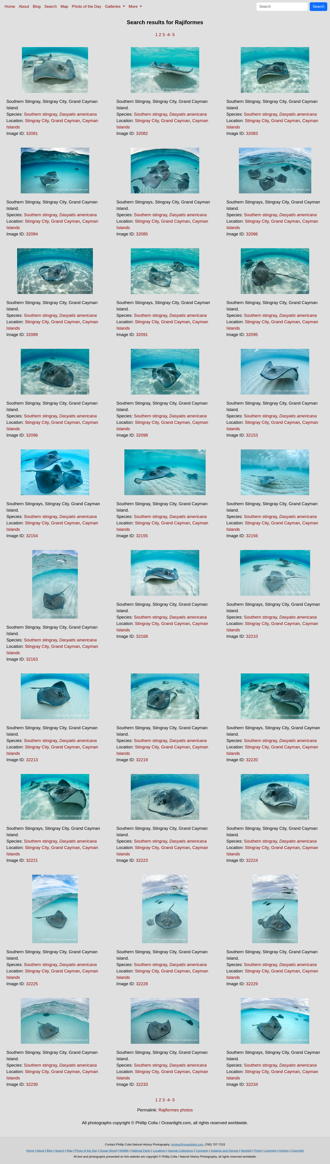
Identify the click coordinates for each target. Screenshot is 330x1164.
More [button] (134, 6)
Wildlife (124, 1150)
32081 (32, 133)
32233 (142, 1084)
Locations (159, 1150)
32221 (32, 860)
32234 (252, 1084)
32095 (252, 334)
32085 (142, 234)
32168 (142, 636)
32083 (252, 133)
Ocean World (108, 1150)
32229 (252, 983)
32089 (32, 334)
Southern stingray (40, 114)
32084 (32, 234)
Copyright (297, 1150)
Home (10, 6)
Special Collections (180, 1150)
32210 (252, 636)
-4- (168, 34)
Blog (37, 6)
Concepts (202, 1150)
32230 (32, 1084)
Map (64, 6)
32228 (142, 983)
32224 (252, 860)
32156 (252, 535)
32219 (142, 759)
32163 (32, 659)
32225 (32, 983)
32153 (252, 435)
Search (50, 6)
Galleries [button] (113, 6)
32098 (142, 435)
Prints (258, 1150)
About (24, 6)
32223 (142, 860)
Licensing (270, 1150)
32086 (252, 234)
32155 (142, 535)
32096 (32, 435)
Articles (284, 1150)
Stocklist (246, 1150)
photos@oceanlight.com (187, 1144)
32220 (252, 759)
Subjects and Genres (224, 1150)
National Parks (141, 1150)
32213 (32, 759)
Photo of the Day (86, 6)
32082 (142, 133)
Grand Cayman (65, 120)
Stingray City (37, 120)
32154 (32, 535)
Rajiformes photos (175, 1110)
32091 (142, 334)
